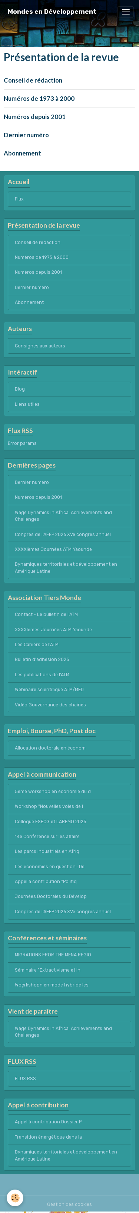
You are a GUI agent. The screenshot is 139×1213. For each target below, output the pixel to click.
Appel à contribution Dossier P (48, 1121)
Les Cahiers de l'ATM (37, 644)
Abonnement (22, 153)
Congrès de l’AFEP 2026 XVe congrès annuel (63, 534)
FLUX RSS (25, 1078)
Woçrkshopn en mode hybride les (52, 985)
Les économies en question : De (50, 866)
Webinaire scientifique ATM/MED (49, 689)
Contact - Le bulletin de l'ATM (46, 614)
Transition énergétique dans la (48, 1137)
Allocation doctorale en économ (50, 748)
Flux (19, 199)
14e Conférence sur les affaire (47, 836)
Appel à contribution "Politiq (46, 881)
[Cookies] (15, 1198)
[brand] (52, 11)
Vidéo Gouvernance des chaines (50, 704)
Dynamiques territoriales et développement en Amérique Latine (66, 568)
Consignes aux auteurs (40, 346)
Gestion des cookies (69, 1204)
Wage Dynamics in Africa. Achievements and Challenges (63, 516)
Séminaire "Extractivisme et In (47, 970)
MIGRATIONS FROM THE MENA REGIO (53, 954)
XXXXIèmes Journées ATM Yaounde (53, 549)
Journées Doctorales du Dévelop (51, 896)
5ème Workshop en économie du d (53, 791)
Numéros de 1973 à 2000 (39, 98)
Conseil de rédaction (33, 80)
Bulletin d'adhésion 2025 (42, 659)
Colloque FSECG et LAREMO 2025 (50, 821)
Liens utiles (27, 404)
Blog (20, 389)
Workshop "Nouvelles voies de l (49, 806)
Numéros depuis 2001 (35, 117)
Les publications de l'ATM (42, 674)
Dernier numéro (26, 135)
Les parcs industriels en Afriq (47, 851)
